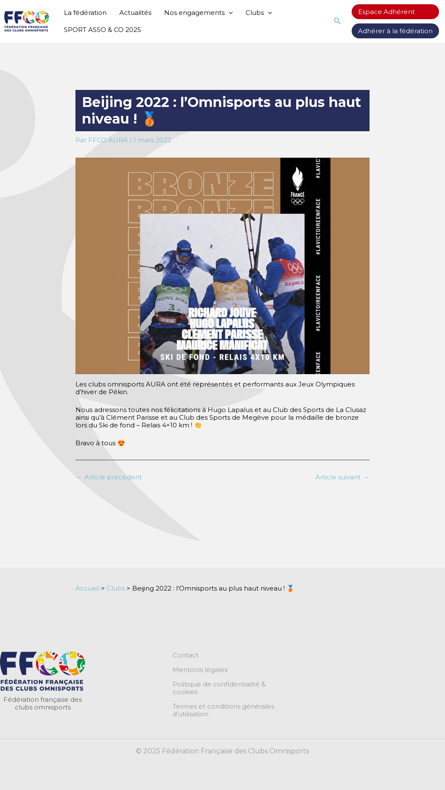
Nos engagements (198, 12)
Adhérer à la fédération (395, 31)
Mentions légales (200, 670)
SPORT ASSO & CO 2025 (102, 30)
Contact (186, 655)
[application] (229, 12)
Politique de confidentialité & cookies (219, 688)
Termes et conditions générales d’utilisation (223, 710)
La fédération (85, 13)
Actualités (135, 13)
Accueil (87, 588)
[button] (337, 21)
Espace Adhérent (386, 12)
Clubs (259, 12)
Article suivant (342, 477)
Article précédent (109, 477)
